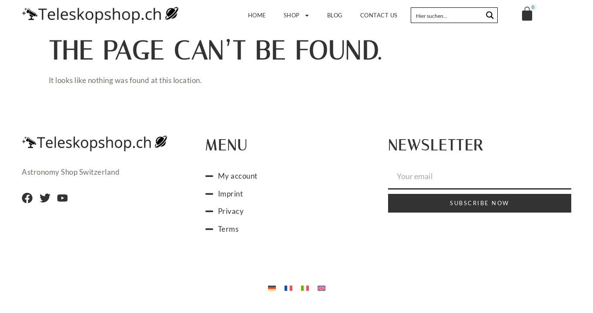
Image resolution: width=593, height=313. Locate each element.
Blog (335, 15)
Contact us (379, 15)
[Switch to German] (272, 287)
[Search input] (447, 15)
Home (257, 15)
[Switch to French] (288, 287)
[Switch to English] (321, 287)
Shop (297, 15)
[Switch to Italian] (305, 287)
